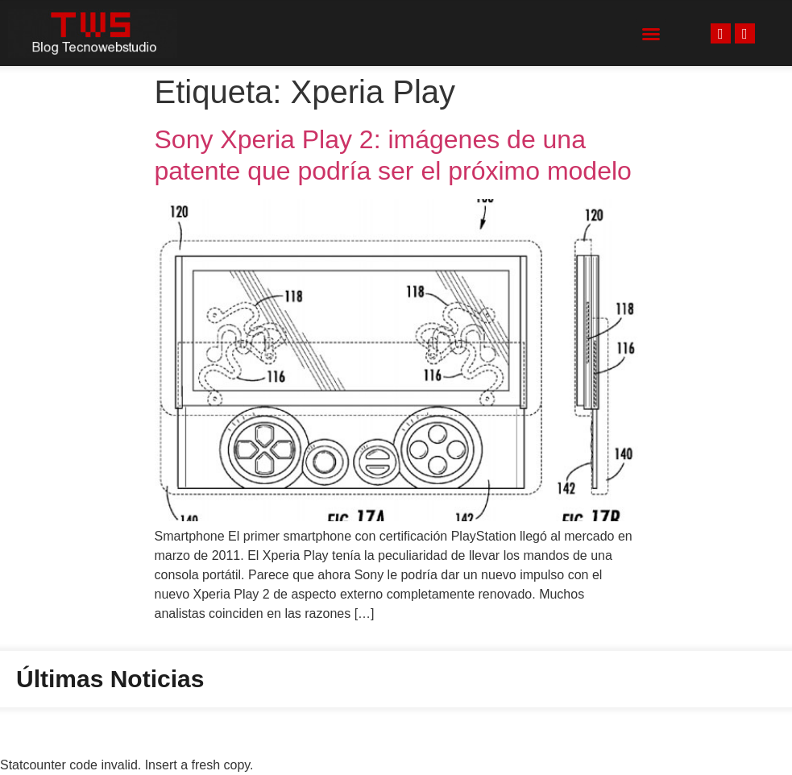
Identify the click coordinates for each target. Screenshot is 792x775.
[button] (651, 33)
